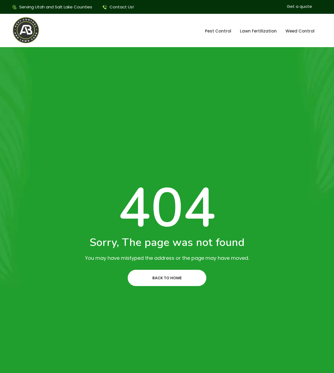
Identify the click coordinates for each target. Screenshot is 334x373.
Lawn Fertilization (258, 31)
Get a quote (299, 6)
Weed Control (299, 31)
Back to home (167, 278)
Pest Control (218, 31)
